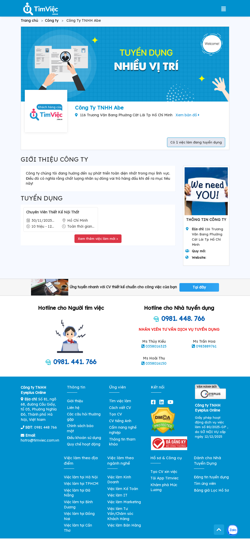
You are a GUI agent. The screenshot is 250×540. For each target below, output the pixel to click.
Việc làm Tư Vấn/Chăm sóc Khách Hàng (120, 513)
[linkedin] (162, 402)
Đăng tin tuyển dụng (211, 477)
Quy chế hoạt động (83, 444)
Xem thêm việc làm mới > (98, 238)
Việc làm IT (117, 495)
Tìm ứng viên (205, 483)
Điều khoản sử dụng (84, 437)
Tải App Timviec (164, 478)
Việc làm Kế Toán (122, 488)
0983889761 (206, 346)
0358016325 (156, 346)
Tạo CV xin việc (163, 471)
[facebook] (154, 402)
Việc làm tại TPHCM (81, 483)
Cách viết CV (120, 407)
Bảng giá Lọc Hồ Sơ (211, 490)
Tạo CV (115, 414)
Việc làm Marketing (124, 502)
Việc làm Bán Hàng (124, 525)
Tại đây (199, 287)
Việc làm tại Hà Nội (81, 477)
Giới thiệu (75, 401)
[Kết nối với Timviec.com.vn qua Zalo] (232, 530)
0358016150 (156, 363)
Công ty (51, 20)
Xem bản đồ (187, 115)
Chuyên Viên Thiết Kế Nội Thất (52, 212)
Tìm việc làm (120, 401)
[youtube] (172, 402)
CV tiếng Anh (120, 421)
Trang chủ (29, 20)
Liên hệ (73, 407)
